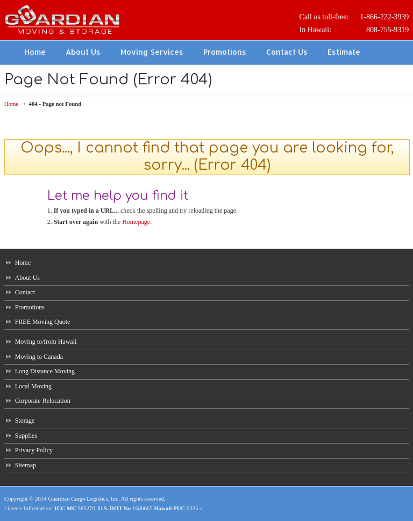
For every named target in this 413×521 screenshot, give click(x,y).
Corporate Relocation (42, 400)
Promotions (30, 307)
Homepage (136, 222)
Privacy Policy (34, 450)
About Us (27, 277)
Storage (25, 420)
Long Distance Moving (45, 371)
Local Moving (33, 386)
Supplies (26, 435)
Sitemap (25, 465)
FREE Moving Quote (42, 321)
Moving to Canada (39, 356)
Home (11, 103)
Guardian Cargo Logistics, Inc (83, 498)
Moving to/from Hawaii (46, 341)
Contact (25, 292)
